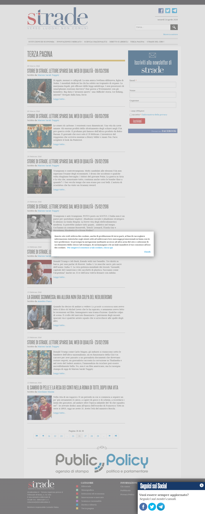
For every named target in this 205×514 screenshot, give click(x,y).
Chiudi (147, 251)
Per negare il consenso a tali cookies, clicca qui (90, 247)
